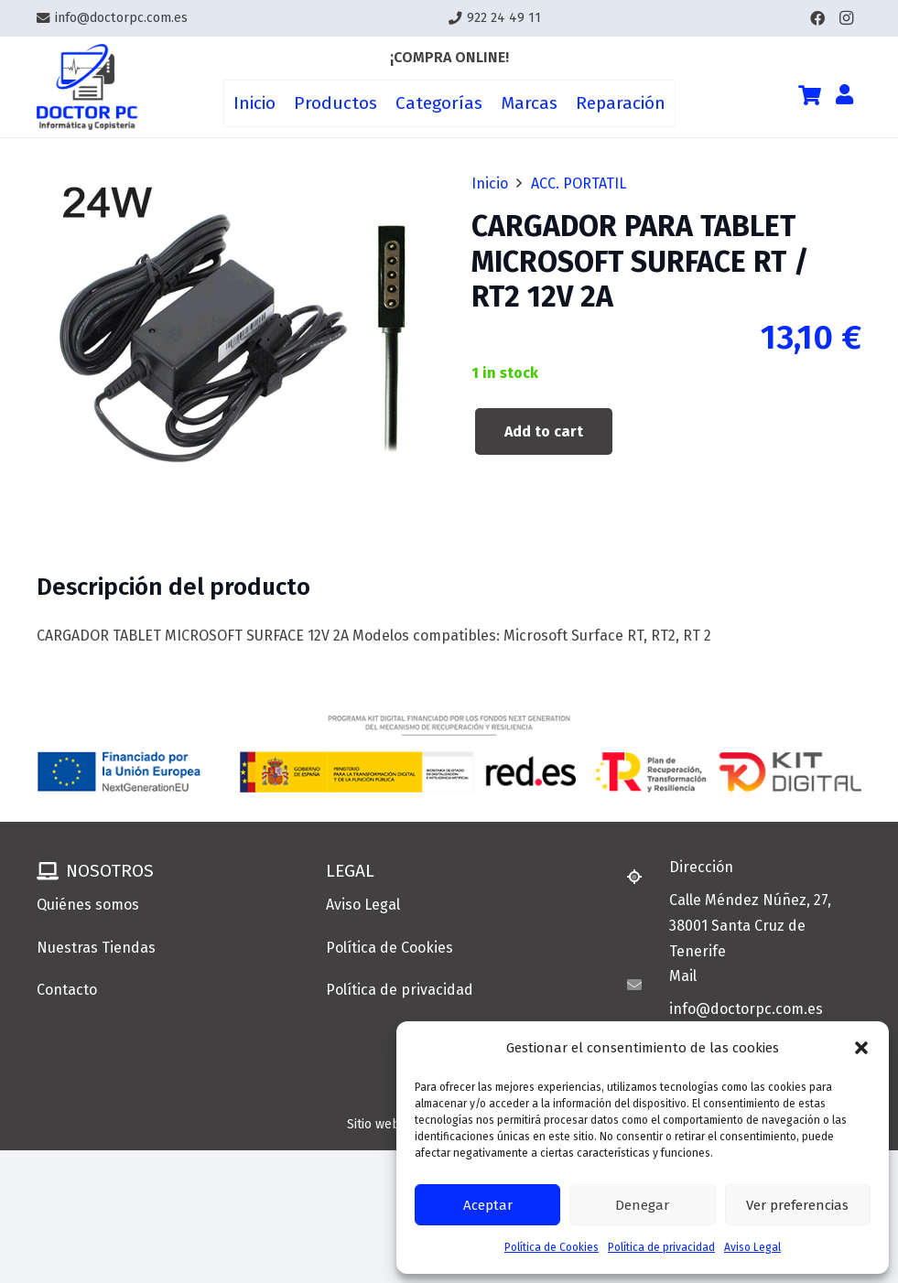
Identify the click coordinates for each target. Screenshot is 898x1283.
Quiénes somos (88, 904)
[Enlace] (87, 87)
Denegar (642, 1205)
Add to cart (543, 431)
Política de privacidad (661, 1247)
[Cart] (809, 95)
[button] (861, 1048)
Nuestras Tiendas (96, 947)
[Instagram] (846, 18)
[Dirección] (642, 876)
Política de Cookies (551, 1247)
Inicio (489, 183)
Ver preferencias (797, 1205)
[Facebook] (817, 18)
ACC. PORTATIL (578, 183)
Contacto (67, 989)
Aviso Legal (752, 1247)
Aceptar (488, 1205)
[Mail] (642, 984)
